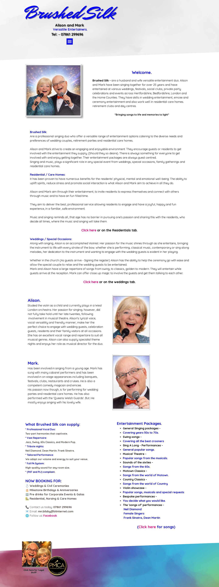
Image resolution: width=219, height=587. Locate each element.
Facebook (50, 515)
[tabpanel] (141, 93)
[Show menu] (69, 41)
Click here (88, 230)
